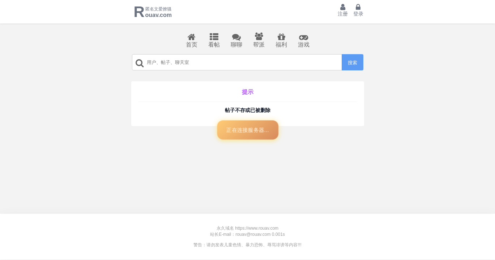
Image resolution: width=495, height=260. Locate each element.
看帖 (214, 40)
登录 (358, 10)
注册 (343, 10)
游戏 (304, 40)
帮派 (259, 40)
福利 (281, 40)
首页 (191, 40)
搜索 (352, 62)
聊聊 (236, 40)
